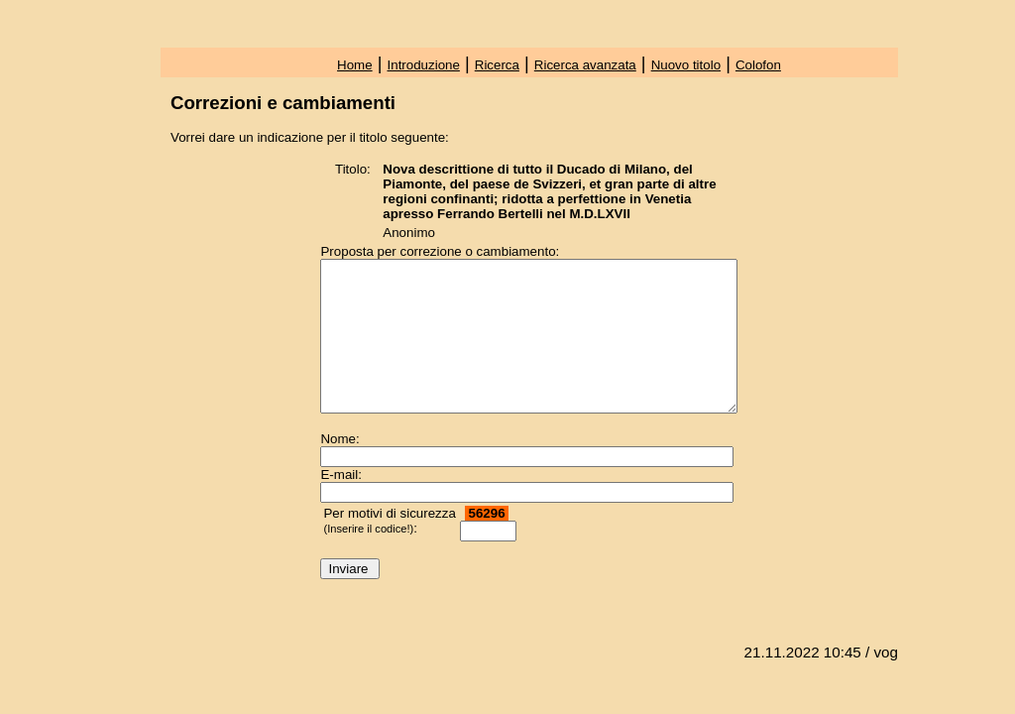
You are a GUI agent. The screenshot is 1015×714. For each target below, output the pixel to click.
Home (355, 65)
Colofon (758, 65)
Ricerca (497, 65)
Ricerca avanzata (585, 65)
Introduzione (424, 65)
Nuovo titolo (686, 65)
